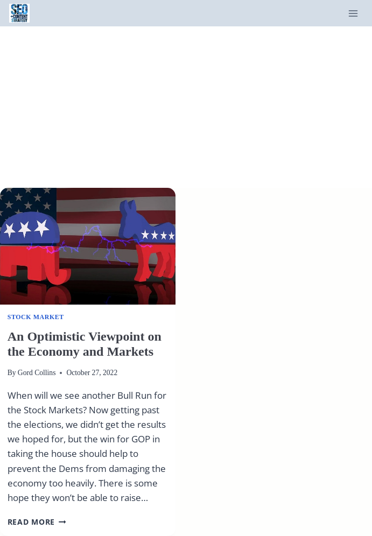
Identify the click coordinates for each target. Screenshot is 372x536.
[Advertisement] (186, 107)
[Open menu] (353, 13)
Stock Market (36, 317)
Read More (37, 522)
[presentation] (88, 246)
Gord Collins (37, 373)
